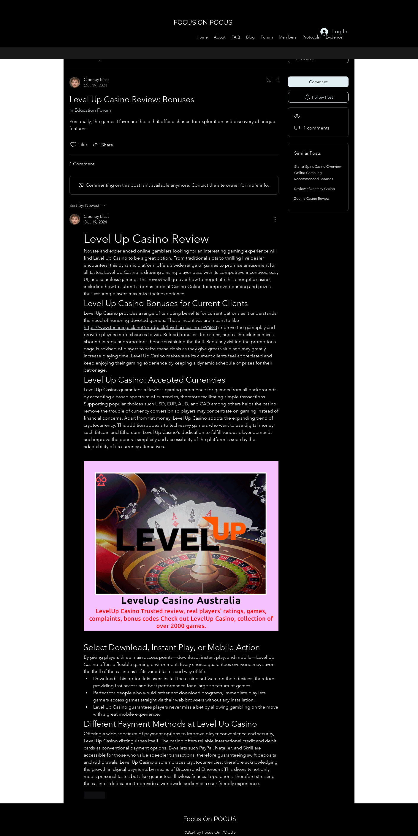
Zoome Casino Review (311, 198)
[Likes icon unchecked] (73, 144)
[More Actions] (274, 80)
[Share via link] (102, 144)
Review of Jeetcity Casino (314, 188)
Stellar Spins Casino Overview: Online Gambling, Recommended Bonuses (318, 172)
